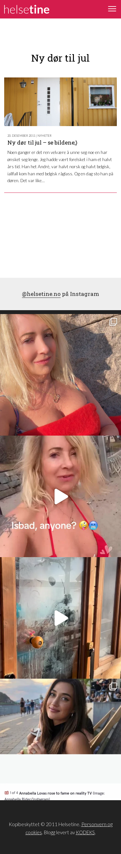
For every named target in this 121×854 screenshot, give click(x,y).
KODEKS (85, 832)
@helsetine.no (41, 294)
